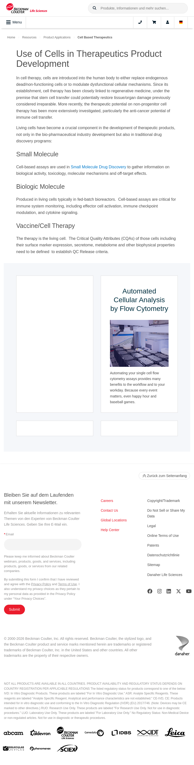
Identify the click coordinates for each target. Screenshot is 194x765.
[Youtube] (189, 592)
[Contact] (140, 22)
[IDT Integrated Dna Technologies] (148, 734)
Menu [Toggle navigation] (14, 22)
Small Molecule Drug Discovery (98, 167)
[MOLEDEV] (13, 749)
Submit (14, 609)
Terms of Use (67, 584)
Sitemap (153, 565)
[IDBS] (121, 734)
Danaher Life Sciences (165, 575)
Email (9, 534)
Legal (151, 526)
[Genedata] (94, 734)
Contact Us (109, 510)
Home (11, 37)
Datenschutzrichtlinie (163, 555)
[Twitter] (178, 592)
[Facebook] (149, 592)
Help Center (110, 530)
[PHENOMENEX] (40, 749)
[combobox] (138, 8)
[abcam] (13, 734)
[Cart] (154, 22)
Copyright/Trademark (163, 501)
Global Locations (114, 520)
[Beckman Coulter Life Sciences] (67, 734)
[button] (94, 8)
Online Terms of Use (163, 536)
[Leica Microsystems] (175, 734)
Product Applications (57, 37)
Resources (29, 37)
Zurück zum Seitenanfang (164, 475)
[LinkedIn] (169, 592)
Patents (153, 545)
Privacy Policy (41, 584)
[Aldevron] (40, 734)
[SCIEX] (67, 749)
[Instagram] (159, 592)
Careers (107, 501)
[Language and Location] (181, 22)
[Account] (167, 22)
